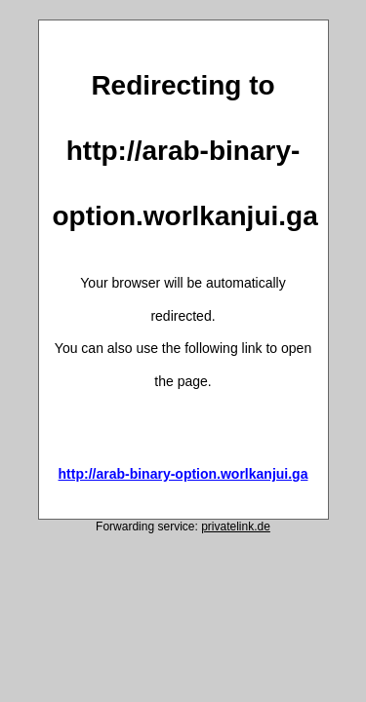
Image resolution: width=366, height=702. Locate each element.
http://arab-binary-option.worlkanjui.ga (183, 474)
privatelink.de (235, 526)
